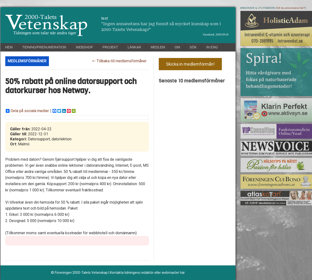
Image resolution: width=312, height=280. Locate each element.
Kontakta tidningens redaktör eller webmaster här (147, 272)
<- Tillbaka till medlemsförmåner (119, 61)
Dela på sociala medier (27, 111)
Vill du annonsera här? (291, 8)
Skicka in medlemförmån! (190, 64)
